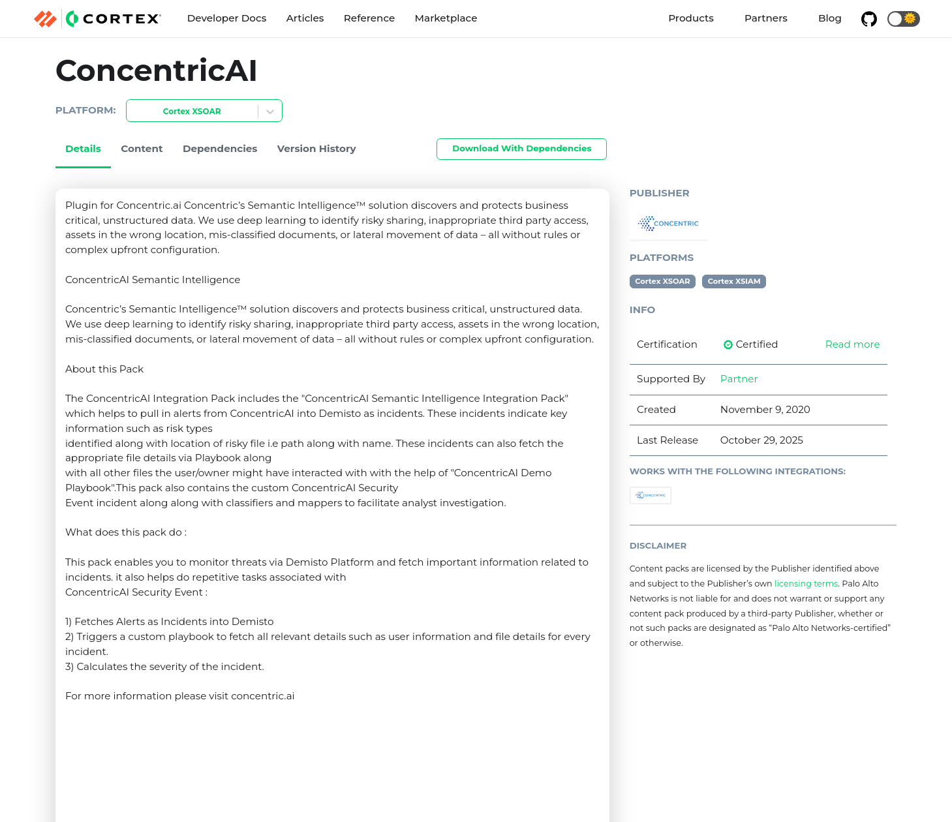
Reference (369, 18)
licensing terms (806, 583)
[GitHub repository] (869, 18)
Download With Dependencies (521, 148)
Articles (305, 18)
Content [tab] (141, 148)
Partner (739, 379)
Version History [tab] (316, 148)
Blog (830, 18)
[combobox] (134, 111)
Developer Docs (227, 18)
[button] (903, 19)
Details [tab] (83, 148)
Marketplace (446, 18)
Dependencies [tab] (220, 148)
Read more (852, 344)
